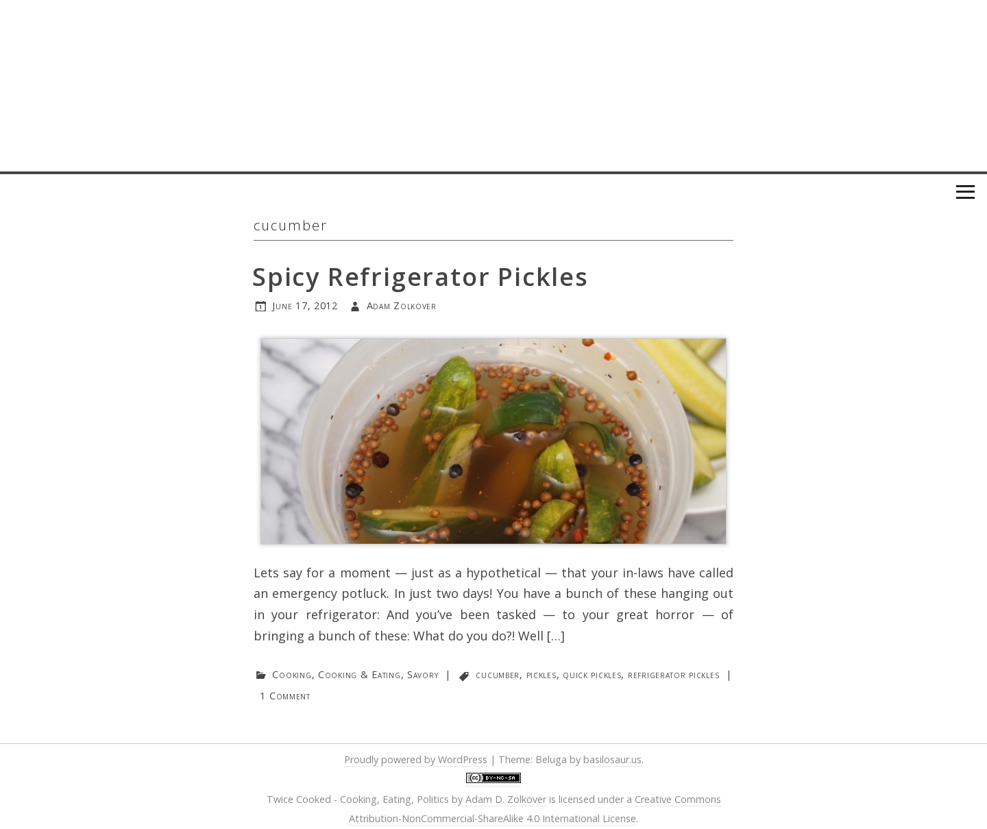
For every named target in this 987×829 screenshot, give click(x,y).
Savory (422, 674)
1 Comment (285, 695)
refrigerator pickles (673, 674)
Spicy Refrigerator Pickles (420, 276)
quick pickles (592, 674)
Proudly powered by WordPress (415, 759)
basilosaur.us (612, 759)
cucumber (498, 674)
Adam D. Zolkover (505, 799)
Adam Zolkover (402, 305)
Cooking (291, 674)
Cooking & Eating (359, 674)
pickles (541, 674)
